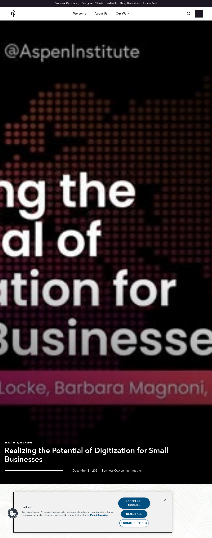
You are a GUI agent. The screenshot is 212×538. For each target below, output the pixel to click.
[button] (12, 513)
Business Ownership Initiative (122, 471)
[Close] (165, 499)
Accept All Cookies (134, 503)
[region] (92, 512)
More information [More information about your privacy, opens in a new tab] (99, 515)
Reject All (134, 514)
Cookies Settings (134, 523)
